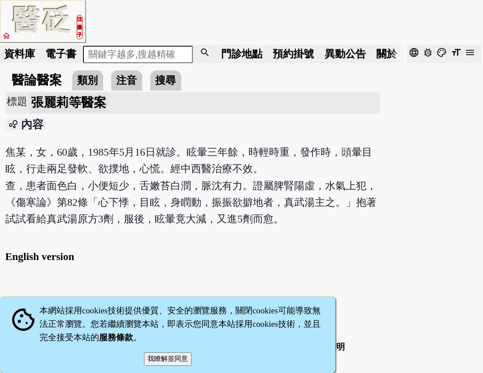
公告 (345, 54)
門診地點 (241, 54)
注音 (126, 80)
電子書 (60, 54)
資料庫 (19, 54)
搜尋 (165, 80)
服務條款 (116, 337)
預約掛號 (293, 54)
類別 (87, 80)
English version (39, 256)
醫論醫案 (37, 80)
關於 (386, 54)
